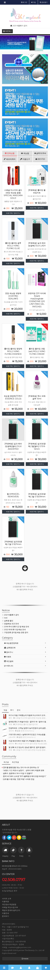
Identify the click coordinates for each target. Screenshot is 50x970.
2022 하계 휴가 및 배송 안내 (14, 629)
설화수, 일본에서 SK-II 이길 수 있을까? (17, 773)
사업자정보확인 (8, 938)
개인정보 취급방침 (9, 904)
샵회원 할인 (7, 621)
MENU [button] (7, 31)
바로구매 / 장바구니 (13, 213)
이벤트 (7, 657)
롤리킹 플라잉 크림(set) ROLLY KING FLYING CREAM (36, 351)
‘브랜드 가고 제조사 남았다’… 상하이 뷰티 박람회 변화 (23, 770)
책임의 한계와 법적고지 (11, 910)
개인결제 (8, 661)
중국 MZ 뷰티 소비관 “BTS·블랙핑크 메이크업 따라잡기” (24, 776)
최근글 (6, 762)
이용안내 (5, 913)
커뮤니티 (8, 666)
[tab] (25, 643)
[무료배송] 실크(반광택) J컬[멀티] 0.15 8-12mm (37, 446)
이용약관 (5, 901)
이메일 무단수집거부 (10, 907)
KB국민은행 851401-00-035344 (14, 866)
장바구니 (8, 652)
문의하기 (5, 916)
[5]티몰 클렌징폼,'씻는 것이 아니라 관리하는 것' (20, 767)
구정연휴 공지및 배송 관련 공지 (15, 632)
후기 (12, 710)
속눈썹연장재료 (11, 643)
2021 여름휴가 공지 (10, 615)
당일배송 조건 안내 (10, 624)
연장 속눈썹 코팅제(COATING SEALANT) (13, 296)
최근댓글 (15, 762)
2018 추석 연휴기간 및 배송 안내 (15, 626)
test (4, 618)
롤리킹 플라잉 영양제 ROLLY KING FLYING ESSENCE (13, 351)
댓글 (5, 710)
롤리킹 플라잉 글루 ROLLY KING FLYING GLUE (13, 246)
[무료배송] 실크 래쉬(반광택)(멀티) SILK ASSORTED (13, 446)
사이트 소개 (6, 898)
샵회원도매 (9, 648)
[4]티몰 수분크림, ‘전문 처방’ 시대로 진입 (18, 779)
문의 (18, 710)
